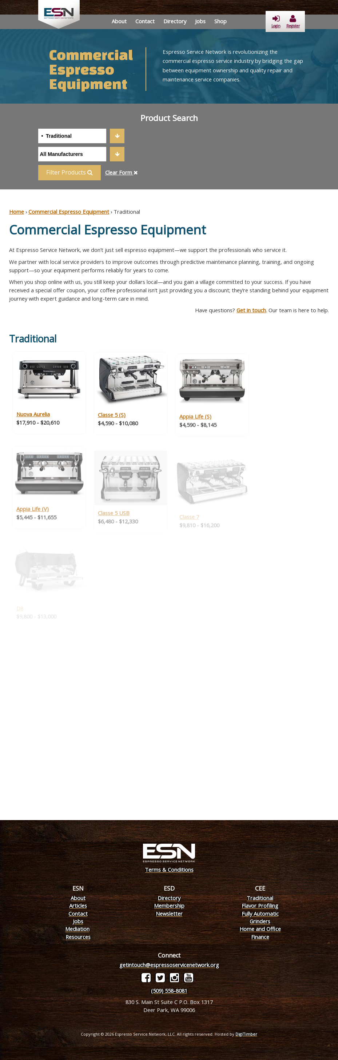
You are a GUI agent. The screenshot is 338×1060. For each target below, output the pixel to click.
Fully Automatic (260, 913)
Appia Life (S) (195, 427)
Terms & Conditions (169, 869)
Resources (78, 936)
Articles (78, 905)
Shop (220, 21)
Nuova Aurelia (33, 422)
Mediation (77, 928)
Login (276, 21)
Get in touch (251, 310)
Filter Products (69, 172)
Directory (174, 21)
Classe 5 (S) (112, 425)
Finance (260, 936)
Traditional (260, 898)
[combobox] (81, 136)
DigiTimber (246, 1034)
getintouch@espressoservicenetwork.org (169, 964)
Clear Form (121, 172)
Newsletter (169, 913)
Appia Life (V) (32, 519)
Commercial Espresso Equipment (68, 211)
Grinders (260, 921)
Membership (169, 905)
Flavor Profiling (260, 905)
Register (293, 21)
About (119, 21)
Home (16, 211)
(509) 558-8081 (169, 990)
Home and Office (260, 928)
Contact (145, 21)
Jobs (200, 21)
